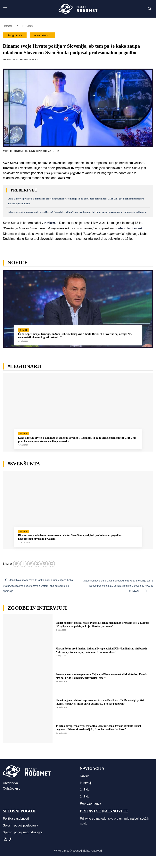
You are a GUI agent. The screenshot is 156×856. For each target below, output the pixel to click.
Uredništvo (10, 783)
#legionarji (15, 35)
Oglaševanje (11, 788)
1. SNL (84, 789)
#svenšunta (42, 35)
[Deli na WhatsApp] (16, 564)
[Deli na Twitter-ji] (30, 564)
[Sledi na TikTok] (10, 839)
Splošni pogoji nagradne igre (23, 832)
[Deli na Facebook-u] (23, 564)
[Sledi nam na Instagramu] (5, 839)
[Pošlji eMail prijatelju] (37, 564)
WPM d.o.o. (61, 850)
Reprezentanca (90, 803)
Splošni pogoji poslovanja (20, 825)
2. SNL (84, 796)
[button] (5, 8)
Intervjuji (86, 782)
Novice (27, 26)
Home (7, 26)
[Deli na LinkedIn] (51, 564)
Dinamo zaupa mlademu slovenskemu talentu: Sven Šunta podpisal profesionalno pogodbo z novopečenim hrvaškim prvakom (70, 537)
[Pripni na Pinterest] (44, 564)
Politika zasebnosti (16, 818)
